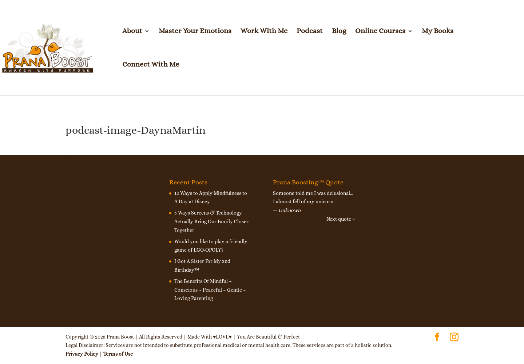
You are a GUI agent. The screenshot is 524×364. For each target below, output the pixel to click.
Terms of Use (118, 354)
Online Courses (380, 31)
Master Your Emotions (195, 31)
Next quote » (340, 219)
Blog (339, 31)
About (132, 31)
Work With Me (264, 31)
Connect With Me (150, 65)
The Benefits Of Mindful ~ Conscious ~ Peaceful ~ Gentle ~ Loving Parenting (210, 289)
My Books (437, 31)
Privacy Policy (82, 354)
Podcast (310, 31)
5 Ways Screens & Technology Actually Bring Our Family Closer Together (211, 221)
